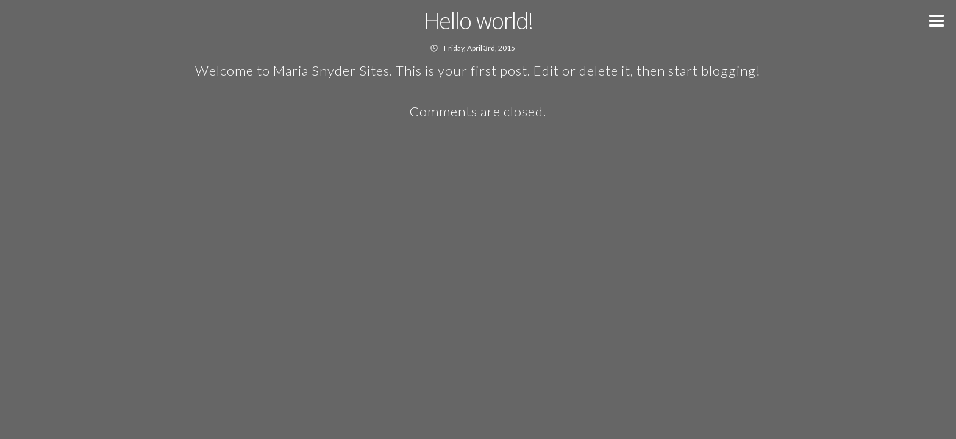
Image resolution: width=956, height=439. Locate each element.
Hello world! (478, 21)
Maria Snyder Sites (331, 70)
